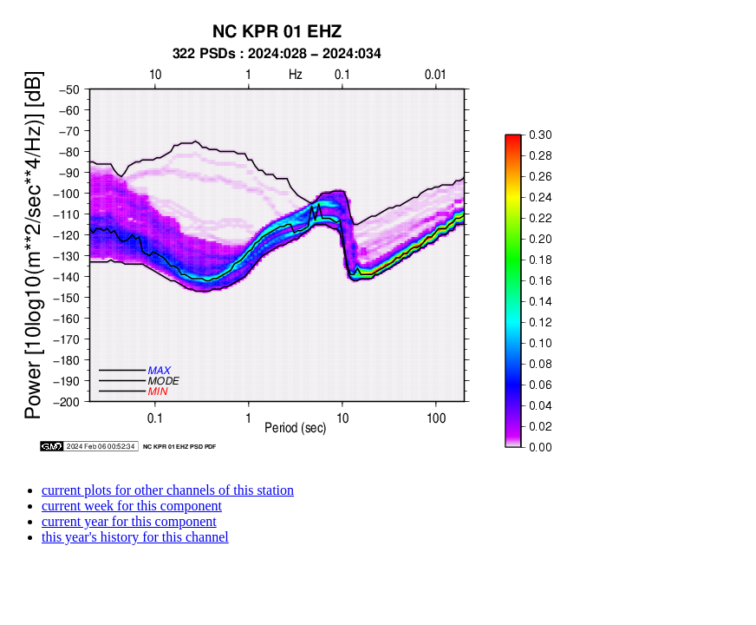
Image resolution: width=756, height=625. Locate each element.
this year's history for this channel (135, 537)
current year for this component (129, 521)
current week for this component (132, 505)
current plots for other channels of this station (168, 490)
